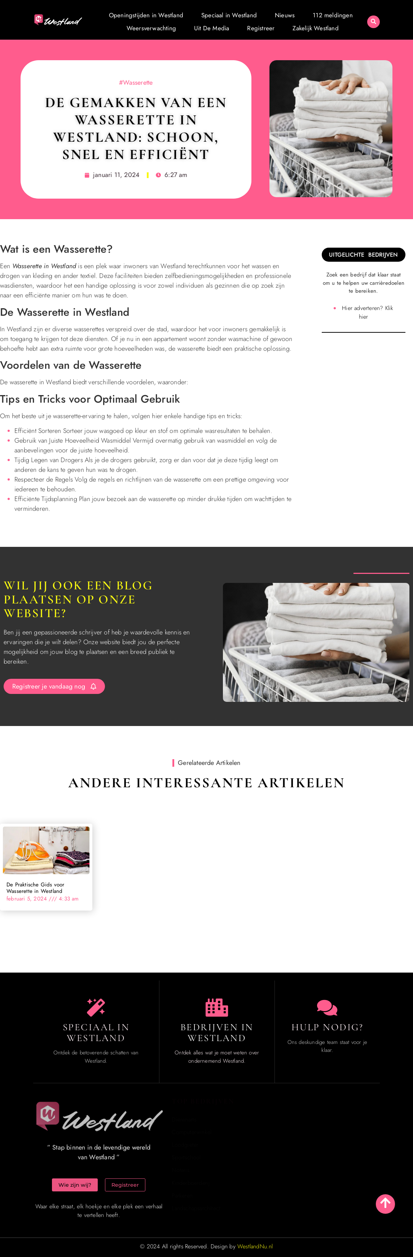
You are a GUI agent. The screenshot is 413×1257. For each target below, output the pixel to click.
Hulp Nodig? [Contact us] (327, 1027)
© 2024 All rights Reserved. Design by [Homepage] (206, 1246)
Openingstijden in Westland (146, 15)
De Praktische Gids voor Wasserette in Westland (35, 888)
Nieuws (285, 15)
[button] (373, 22)
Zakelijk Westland (315, 28)
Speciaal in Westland (229, 15)
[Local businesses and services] (217, 1008)
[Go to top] (385, 1203)
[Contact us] (327, 1008)
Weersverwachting (151, 28)
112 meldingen (333, 15)
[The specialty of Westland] (96, 1008)
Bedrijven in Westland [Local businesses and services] (217, 1032)
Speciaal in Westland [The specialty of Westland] (96, 1032)
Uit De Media (211, 28)
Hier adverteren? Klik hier (367, 312)
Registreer (260, 28)
